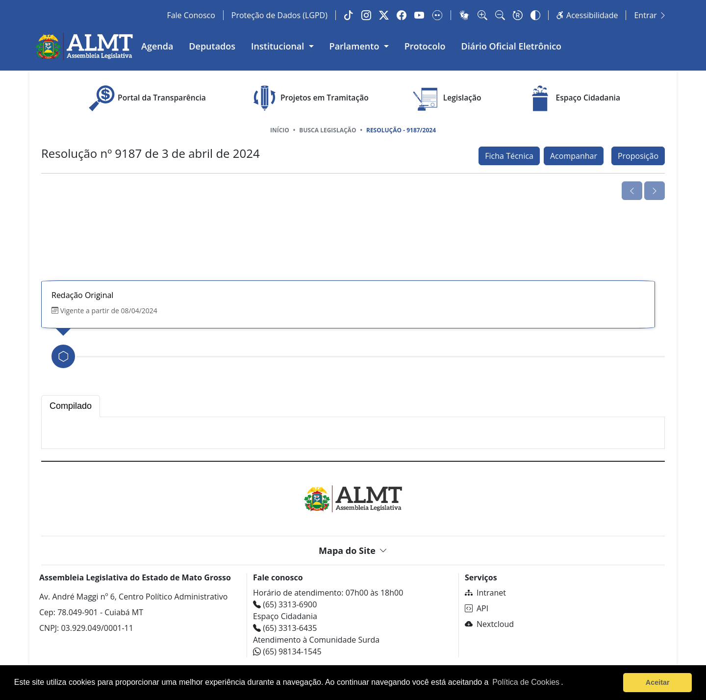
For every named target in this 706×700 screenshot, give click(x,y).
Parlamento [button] (355, 46)
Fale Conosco (191, 15)
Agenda (157, 46)
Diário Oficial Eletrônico (511, 46)
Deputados (212, 46)
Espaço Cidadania (572, 98)
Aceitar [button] (658, 682)
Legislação (446, 98)
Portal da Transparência (146, 98)
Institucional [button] (278, 46)
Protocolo (425, 46)
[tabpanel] (353, 433)
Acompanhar (573, 155)
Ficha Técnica (509, 155)
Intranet (485, 593)
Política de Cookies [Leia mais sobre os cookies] (525, 682)
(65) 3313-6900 (285, 604)
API (476, 608)
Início (279, 130)
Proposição (638, 155)
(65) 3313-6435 (285, 628)
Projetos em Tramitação (309, 98)
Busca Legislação (327, 130)
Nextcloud (489, 624)
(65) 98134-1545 (287, 651)
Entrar (650, 15)
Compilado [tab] (71, 406)
